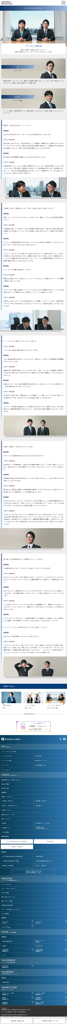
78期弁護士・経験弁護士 (17, 846)
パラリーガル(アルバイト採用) (6, 926)
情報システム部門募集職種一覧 (40, 1003)
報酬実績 (3, 792)
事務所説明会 (5, 836)
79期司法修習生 (50, 841)
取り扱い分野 (5, 788)
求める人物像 (5, 784)
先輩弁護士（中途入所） (41, 801)
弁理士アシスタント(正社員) (40, 941)
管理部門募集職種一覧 (5, 998)
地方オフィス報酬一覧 (41, 865)
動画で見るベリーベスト (8, 814)
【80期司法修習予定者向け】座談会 (10, 861)
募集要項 (3, 852)
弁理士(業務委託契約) (7, 941)
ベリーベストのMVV (6, 756)
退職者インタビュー (7, 810)
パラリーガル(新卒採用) (5, 922)
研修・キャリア (5, 819)
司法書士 (4, 946)
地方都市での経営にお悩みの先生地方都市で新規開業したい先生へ (33, 871)
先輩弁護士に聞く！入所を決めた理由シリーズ (42, 827)
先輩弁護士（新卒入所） (8, 801)
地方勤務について (6, 827)
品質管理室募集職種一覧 (39, 998)
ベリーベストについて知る (8, 751)
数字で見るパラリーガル (8, 897)
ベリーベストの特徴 (7, 760)
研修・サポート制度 (6, 901)
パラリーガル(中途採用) (39, 922)
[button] (3, 703)
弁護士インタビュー (6, 796)
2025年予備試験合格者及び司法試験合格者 (17, 841)
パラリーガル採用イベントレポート (11, 909)
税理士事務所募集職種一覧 (5, 966)
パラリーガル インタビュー (8, 888)
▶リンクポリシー (18, 1016)
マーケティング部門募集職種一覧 (40, 993)
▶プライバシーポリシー (7, 1016)
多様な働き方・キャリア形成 (42, 823)
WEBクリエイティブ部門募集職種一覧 (8, 993)
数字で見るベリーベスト (41, 760)
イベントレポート (6, 770)
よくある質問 (5, 832)
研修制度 (4, 823)
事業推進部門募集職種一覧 (5, 950)
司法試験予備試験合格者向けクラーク (44, 861)
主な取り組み (39, 756)
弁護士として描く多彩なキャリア (10, 805)
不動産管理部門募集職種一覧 (39, 950)
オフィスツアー (5, 765)
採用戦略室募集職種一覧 (5, 1003)
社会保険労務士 (5, 982)
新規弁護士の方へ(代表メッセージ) (11, 780)
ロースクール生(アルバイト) (39, 945)
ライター (4, 955)
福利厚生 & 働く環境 (7, 905)
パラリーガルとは (6, 884)
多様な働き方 (39, 805)
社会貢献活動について (41, 765)
